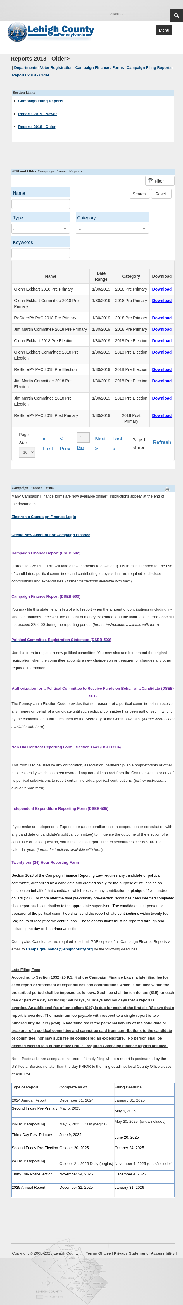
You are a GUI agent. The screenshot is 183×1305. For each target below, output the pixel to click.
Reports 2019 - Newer (37, 114)
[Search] (132, 13)
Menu (164, 30)
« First (47, 444)
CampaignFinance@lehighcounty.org (59, 949)
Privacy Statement (131, 1253)
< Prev (65, 444)
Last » (117, 444)
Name (19, 193)
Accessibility (163, 1253)
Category (86, 217)
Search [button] (176, 15)
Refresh (162, 442)
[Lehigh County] (51, 31)
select (65, 228)
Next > (100, 444)
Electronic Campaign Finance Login (43, 516)
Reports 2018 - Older (36, 127)
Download (162, 289)
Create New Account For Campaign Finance (50, 535)
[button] (153, 13)
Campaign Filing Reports (40, 101)
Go (80, 447)
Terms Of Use (98, 1253)
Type (18, 217)
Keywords (23, 242)
